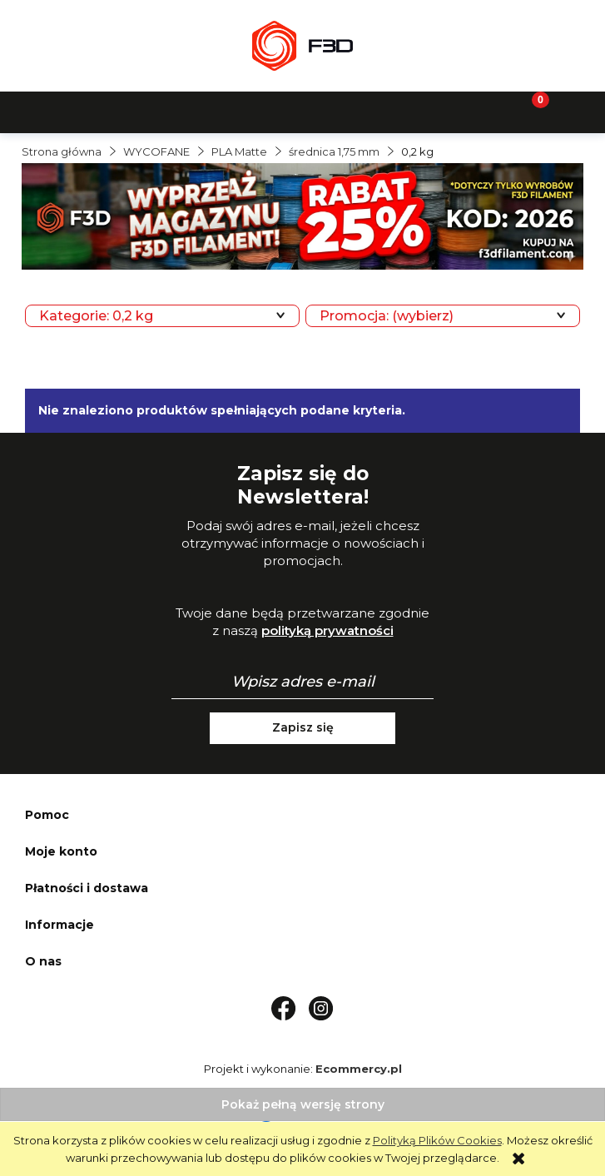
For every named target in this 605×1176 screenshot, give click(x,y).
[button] (76, 111)
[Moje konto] (378, 111)
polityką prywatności (327, 630)
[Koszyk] (529, 111)
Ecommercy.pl (358, 1068)
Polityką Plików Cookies (437, 1140)
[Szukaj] (227, 111)
